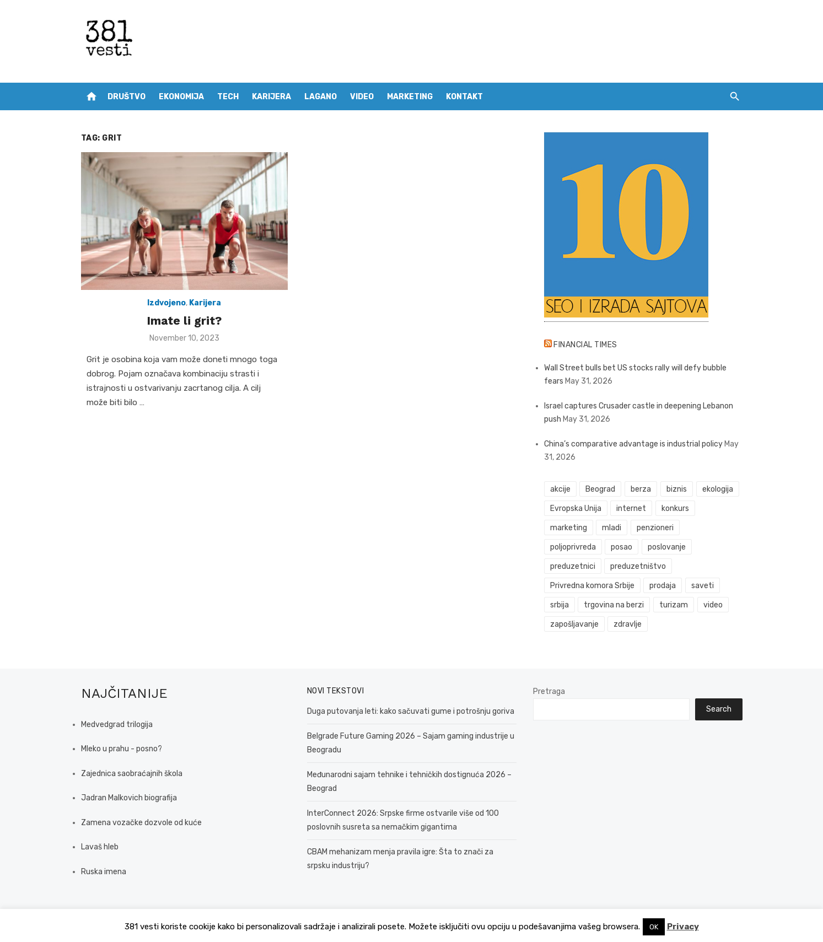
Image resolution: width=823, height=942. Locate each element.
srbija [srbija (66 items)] (559, 605)
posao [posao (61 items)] (621, 547)
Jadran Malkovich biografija (129, 798)
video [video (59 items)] (713, 605)
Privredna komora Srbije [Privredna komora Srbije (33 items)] (592, 585)
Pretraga (549, 691)
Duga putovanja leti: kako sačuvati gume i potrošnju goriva (410, 711)
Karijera (271, 96)
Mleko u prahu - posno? (121, 748)
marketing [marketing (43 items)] (568, 527)
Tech (228, 96)
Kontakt (464, 96)
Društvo (126, 96)
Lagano (320, 96)
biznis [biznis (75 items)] (676, 489)
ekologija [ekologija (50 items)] (717, 489)
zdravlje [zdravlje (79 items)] (628, 624)
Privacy (683, 927)
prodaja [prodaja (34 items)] (662, 585)
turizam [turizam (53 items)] (673, 605)
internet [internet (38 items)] (631, 508)
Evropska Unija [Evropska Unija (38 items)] (575, 508)
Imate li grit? (184, 320)
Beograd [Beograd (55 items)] (600, 489)
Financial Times (585, 344)
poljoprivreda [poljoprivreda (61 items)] (573, 547)
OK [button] (653, 927)
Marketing (410, 96)
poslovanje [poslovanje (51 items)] (667, 547)
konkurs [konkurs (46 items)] (675, 508)
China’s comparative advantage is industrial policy (633, 444)
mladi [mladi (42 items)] (611, 527)
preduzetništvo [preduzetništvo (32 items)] (638, 566)
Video (362, 96)
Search (718, 709)
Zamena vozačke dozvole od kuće (141, 822)
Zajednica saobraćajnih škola (131, 773)
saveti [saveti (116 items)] (702, 585)
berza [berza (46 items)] (641, 489)
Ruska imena (103, 871)
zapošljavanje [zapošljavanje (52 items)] (574, 624)
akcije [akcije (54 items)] (560, 489)
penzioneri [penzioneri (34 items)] (655, 527)
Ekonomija (181, 96)
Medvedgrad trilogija (117, 724)
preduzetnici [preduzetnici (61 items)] (572, 566)
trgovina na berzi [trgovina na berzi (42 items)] (614, 605)
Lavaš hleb (100, 847)
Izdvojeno (166, 303)
